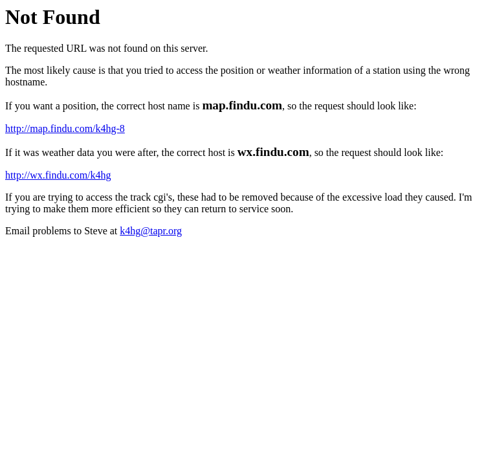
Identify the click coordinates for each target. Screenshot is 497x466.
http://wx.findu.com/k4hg (58, 175)
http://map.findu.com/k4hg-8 (65, 128)
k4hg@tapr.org (151, 230)
